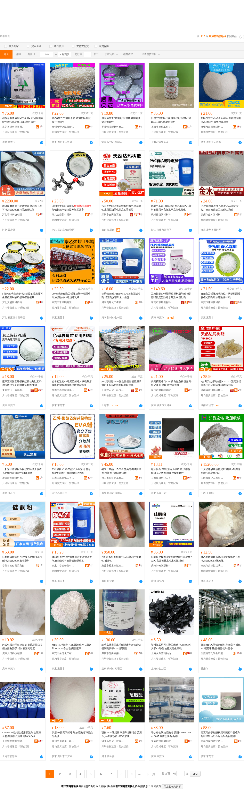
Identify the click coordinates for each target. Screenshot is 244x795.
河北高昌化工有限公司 (112, 741)
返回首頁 (156, 786)
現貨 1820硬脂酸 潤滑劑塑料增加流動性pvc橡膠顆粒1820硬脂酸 (121, 734)
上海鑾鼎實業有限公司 (13, 741)
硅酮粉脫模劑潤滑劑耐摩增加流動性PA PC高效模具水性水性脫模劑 (171, 559)
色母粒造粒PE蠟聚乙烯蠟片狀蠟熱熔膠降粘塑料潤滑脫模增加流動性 (72, 383)
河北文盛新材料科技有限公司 (63, 214)
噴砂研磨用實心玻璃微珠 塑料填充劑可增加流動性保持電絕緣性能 (22, 208)
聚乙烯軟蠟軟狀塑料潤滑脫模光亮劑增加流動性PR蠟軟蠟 (220, 559)
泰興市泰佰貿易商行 (13, 565)
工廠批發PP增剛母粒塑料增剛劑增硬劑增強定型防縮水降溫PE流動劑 (171, 295)
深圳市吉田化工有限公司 (112, 214)
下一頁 (150, 774)
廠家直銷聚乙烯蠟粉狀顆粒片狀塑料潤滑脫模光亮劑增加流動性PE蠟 (22, 383)
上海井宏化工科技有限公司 (112, 390)
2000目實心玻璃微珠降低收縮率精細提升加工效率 (71, 208)
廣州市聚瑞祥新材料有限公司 (162, 390)
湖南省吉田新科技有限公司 (212, 390)
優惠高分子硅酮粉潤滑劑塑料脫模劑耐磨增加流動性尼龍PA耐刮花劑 (220, 734)
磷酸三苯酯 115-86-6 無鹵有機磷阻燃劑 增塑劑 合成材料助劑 (121, 471)
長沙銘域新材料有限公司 (112, 126)
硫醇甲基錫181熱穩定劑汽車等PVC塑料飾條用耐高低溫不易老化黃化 (171, 208)
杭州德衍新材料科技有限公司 (162, 214)
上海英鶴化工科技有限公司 (162, 126)
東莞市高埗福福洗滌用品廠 (212, 565)
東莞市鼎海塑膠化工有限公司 (63, 390)
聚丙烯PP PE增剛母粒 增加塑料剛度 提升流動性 (71, 120)
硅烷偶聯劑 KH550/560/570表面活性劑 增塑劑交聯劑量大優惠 (120, 295)
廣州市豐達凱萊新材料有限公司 (63, 126)
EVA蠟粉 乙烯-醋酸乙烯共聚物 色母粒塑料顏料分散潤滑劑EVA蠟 (71, 471)
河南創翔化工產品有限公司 (112, 302)
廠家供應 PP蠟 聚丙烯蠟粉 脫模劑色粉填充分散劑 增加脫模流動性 (170, 471)
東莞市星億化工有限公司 (63, 653)
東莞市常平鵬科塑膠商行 (63, 302)
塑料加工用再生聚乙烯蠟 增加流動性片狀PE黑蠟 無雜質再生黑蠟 (171, 646)
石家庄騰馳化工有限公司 (162, 477)
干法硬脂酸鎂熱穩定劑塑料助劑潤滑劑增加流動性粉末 (220, 471)
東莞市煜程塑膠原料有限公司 (13, 126)
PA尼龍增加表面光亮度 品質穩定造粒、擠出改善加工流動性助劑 (220, 208)
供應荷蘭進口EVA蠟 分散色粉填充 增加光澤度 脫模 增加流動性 (171, 383)
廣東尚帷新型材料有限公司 (162, 565)
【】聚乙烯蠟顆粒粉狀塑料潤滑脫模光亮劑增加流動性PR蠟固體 (22, 471)
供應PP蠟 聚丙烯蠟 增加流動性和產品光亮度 (72, 734)
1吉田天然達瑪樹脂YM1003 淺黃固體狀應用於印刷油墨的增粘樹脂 (221, 383)
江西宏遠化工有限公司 (212, 477)
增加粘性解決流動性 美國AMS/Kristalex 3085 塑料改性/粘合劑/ (171, 734)
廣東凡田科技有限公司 (13, 653)
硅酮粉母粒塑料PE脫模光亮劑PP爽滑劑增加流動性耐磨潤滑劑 (22, 559)
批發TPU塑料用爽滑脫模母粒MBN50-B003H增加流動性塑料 (171, 120)
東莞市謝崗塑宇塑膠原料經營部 (212, 741)
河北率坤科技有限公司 (13, 214)
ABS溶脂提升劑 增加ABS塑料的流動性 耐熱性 (121, 559)
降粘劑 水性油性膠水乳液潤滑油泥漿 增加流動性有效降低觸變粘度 (72, 559)
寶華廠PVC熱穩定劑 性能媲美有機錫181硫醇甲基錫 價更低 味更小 (221, 646)
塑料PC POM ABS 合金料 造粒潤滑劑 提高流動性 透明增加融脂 (221, 120)
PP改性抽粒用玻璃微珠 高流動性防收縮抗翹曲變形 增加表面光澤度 (22, 646)
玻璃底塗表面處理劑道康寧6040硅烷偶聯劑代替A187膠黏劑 (121, 646)
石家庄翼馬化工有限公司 (63, 477)
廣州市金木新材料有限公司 (212, 214)
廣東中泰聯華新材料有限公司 (63, 565)
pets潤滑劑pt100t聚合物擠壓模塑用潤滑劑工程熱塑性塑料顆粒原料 (121, 383)
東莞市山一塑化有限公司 (13, 390)
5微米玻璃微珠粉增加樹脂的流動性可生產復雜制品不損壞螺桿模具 (22, 295)
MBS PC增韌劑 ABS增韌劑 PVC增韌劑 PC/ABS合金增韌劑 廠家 (71, 646)
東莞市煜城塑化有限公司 (162, 741)
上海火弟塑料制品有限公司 (162, 653)
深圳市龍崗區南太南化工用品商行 (112, 653)
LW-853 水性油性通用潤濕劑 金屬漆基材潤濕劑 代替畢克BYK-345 (21, 734)
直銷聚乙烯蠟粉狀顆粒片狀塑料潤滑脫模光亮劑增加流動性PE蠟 (220, 295)
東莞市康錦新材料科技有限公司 (162, 302)
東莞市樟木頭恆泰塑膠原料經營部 (112, 565)
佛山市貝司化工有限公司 (112, 477)
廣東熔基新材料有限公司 (13, 477)
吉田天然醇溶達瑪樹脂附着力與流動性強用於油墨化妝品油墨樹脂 (121, 208)
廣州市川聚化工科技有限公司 (63, 741)
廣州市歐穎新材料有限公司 (212, 126)
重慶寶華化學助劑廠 (212, 653)
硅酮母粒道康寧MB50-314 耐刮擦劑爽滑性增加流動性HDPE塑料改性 (22, 120)
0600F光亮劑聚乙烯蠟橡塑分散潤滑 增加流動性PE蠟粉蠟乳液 (71, 295)
